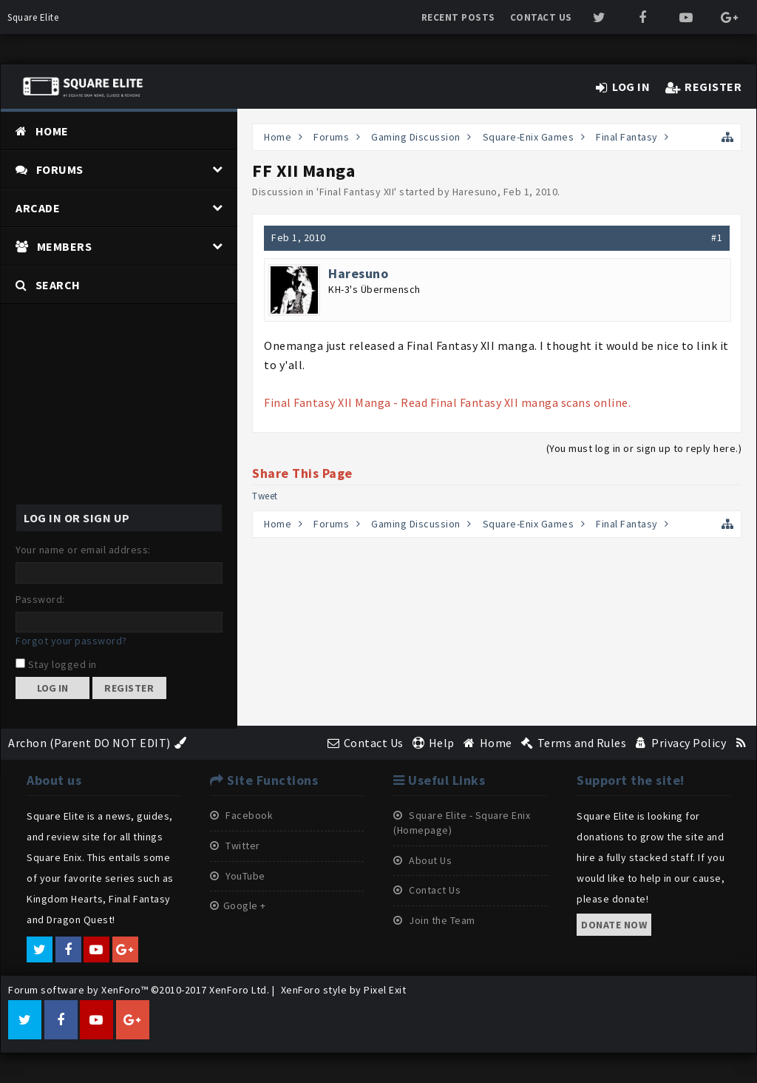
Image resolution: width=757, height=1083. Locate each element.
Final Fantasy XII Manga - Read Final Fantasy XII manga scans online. (447, 402)
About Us (422, 860)
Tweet (265, 496)
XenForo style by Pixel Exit (344, 989)
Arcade (38, 207)
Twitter (235, 845)
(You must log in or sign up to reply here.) (644, 448)
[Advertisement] (119, 396)
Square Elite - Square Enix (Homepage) (461, 823)
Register (129, 688)
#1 (716, 237)
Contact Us (541, 17)
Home (52, 131)
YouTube (237, 876)
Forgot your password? (71, 640)
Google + (238, 905)
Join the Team (434, 920)
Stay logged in (56, 664)
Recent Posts (458, 17)
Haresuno (475, 191)
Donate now (614, 924)
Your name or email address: (83, 549)
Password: (40, 599)
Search (58, 284)
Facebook (241, 815)
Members (64, 246)
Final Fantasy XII (357, 191)
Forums (60, 169)
